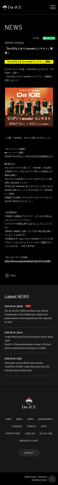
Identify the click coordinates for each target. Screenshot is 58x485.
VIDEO (30, 419)
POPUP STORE (13, 433)
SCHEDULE (17, 426)
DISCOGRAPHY (45, 419)
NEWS (19, 419)
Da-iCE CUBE (46, 433)
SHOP (44, 426)
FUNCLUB (30, 433)
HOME (8, 419)
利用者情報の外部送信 (39, 480)
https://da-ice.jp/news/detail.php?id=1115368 (27, 261)
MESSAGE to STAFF (29, 440)
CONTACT (29, 453)
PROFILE (31, 426)
